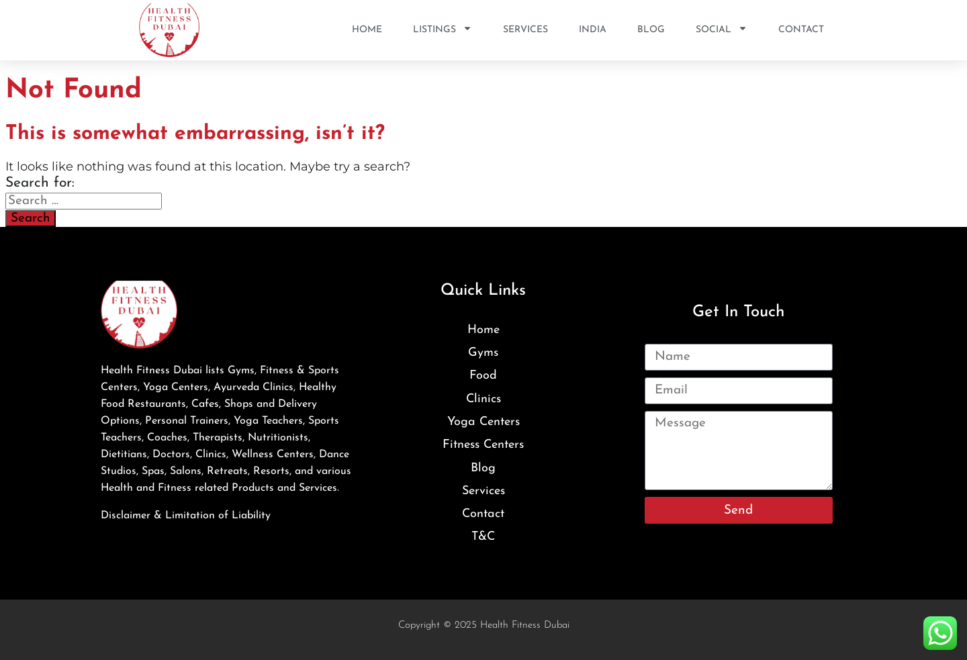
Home (367, 30)
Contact (801, 30)
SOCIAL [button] (721, 30)
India (592, 30)
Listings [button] (442, 30)
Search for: (40, 183)
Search (30, 218)
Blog (651, 30)
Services (525, 30)
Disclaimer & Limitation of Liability (186, 515)
